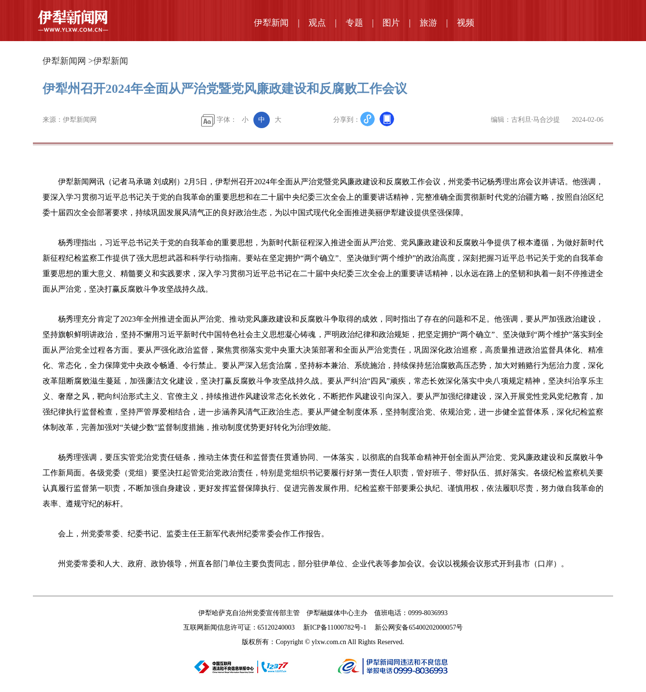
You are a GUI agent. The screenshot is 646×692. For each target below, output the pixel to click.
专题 (354, 23)
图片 (391, 23)
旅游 (428, 23)
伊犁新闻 (271, 23)
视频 (465, 23)
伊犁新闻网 (64, 61)
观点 (317, 23)
